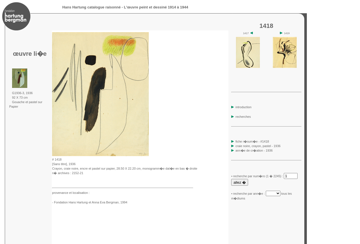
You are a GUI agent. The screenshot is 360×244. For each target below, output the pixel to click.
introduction (241, 107)
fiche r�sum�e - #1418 (252, 141)
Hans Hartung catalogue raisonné (91, 7)
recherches (241, 116)
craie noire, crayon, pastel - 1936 (257, 146)
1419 (285, 33)
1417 (248, 33)
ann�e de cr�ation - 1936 (254, 150)
